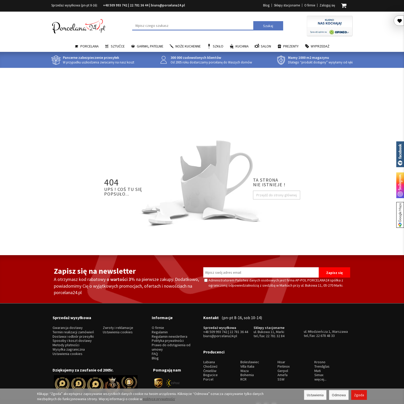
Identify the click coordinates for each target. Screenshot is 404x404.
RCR (243, 365)
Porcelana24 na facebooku (400, 154)
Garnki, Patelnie (150, 46)
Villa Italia (247, 352)
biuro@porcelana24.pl (168, 5)
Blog (266, 5)
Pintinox (283, 352)
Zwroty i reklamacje (118, 321)
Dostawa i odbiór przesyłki (73, 329)
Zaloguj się (327, 5)
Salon (266, 46)
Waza (244, 356)
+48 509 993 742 (115, 5)
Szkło (218, 46)
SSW (280, 365)
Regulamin (160, 325)
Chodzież (210, 352)
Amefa (282, 361)
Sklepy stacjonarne (287, 5)
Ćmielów (209, 356)
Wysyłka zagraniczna (69, 342)
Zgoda (359, 395)
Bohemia (247, 361)
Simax (318, 361)
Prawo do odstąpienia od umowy (171, 340)
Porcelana (89, 46)
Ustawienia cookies (67, 346)
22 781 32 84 (275, 329)
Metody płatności (66, 338)
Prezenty (291, 46)
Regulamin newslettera (169, 329)
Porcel (208, 365)
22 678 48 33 (325, 328)
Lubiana (209, 348)
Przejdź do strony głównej (276, 195)
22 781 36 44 (139, 5)
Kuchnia (242, 46)
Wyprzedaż (320, 46)
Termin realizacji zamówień (73, 325)
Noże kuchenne (188, 46)
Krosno (319, 348)
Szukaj (268, 25)
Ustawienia (315, 395)
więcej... (320, 365)
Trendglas (322, 352)
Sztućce (118, 46)
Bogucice (210, 361)
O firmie (309, 5)
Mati (317, 356)
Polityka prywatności (168, 334)
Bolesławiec (249, 348)
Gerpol (282, 356)
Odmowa (339, 395)
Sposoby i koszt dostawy (72, 334)
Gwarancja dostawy (68, 321)
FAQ (155, 346)
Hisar (281, 348)
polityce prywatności (159, 399)
